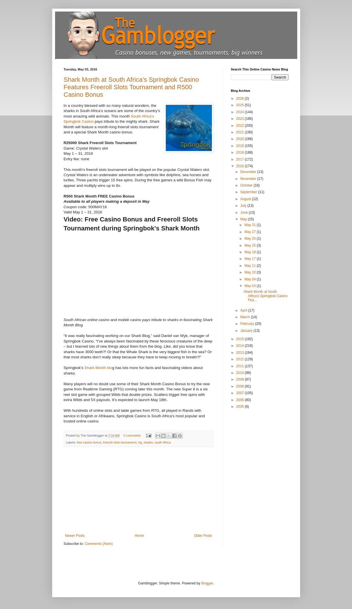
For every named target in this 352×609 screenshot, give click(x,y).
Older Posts (203, 536)
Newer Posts (75, 536)
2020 (240, 139)
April (244, 310)
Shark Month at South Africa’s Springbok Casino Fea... (265, 296)
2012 (240, 359)
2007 (240, 393)
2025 (240, 105)
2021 (240, 132)
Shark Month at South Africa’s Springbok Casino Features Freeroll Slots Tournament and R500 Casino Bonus (131, 87)
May (244, 219)
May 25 (250, 245)
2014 (240, 346)
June (244, 213)
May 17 (250, 259)
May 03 (250, 286)
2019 (240, 146)
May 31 (250, 225)
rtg (140, 442)
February (247, 324)
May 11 (250, 266)
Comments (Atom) (99, 544)
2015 (240, 339)
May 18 (250, 252)
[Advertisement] (138, 490)
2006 (240, 400)
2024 (240, 112)
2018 (240, 152)
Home (139, 536)
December (248, 172)
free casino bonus (89, 442)
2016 (240, 166)
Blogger (207, 583)
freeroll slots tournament (120, 442)
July (243, 206)
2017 (240, 159)
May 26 (250, 238)
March (245, 317)
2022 (240, 126)
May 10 (250, 272)
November (248, 179)
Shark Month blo (98, 368)
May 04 (250, 279)
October (246, 185)
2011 (240, 366)
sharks (148, 442)
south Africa (163, 442)
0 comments (132, 435)
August (246, 199)
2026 (240, 98)
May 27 (250, 232)
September (249, 192)
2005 (240, 407)
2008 (240, 386)
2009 (240, 379)
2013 (240, 353)
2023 (240, 119)
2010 (240, 373)
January (246, 331)
